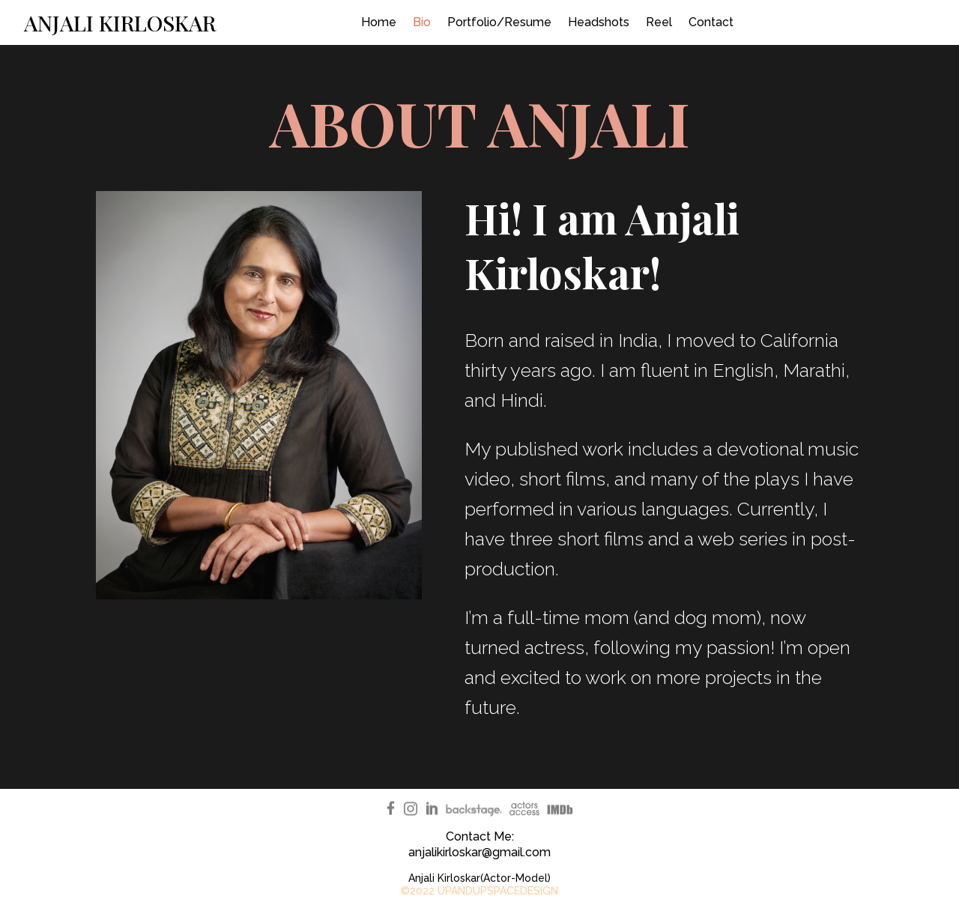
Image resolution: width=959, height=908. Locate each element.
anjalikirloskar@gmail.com (479, 852)
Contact (711, 23)
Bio (422, 23)
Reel (659, 23)
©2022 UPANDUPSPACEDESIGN (479, 891)
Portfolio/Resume (499, 23)
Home (378, 23)
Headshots (598, 23)
